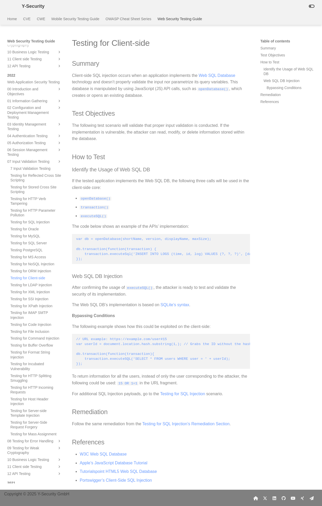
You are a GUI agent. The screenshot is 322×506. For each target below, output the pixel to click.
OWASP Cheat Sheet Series (128, 19)
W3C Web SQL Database (103, 454)
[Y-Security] (10, 6)
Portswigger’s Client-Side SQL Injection (116, 480)
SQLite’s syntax (174, 305)
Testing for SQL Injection (182, 393)
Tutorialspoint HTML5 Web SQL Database (118, 471)
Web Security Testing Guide (179, 19)
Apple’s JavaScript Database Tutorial (113, 462)
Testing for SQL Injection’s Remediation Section (186, 423)
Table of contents (275, 41)
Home (12, 19)
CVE (27, 19)
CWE (41, 19)
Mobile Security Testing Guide (75, 19)
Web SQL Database (217, 75)
